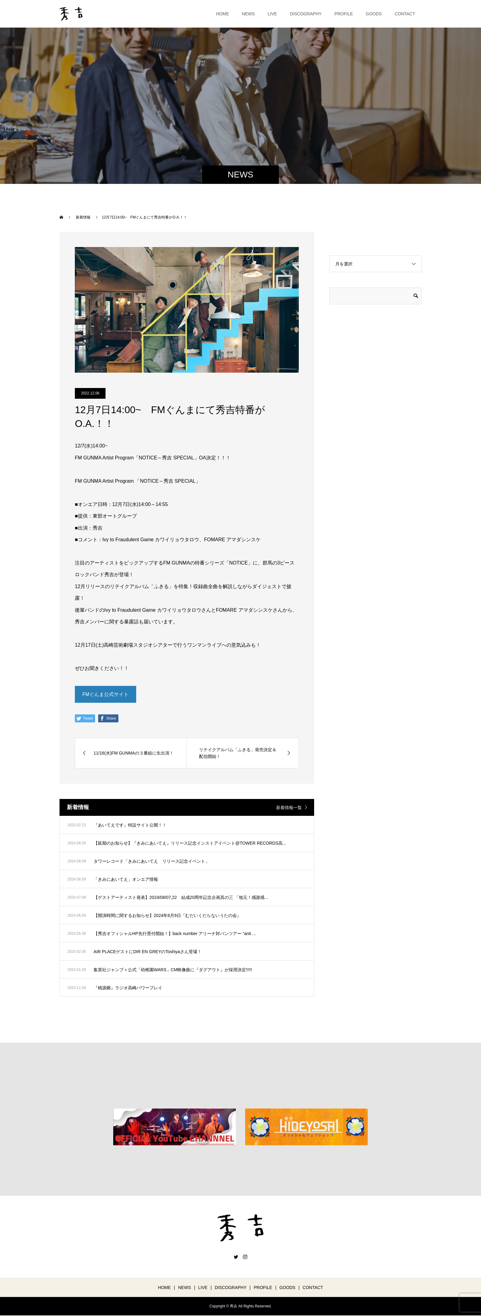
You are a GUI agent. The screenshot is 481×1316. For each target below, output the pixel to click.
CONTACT (404, 13)
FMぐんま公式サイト (105, 694)
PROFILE (343, 13)
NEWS (248, 13)
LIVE (272, 13)
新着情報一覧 (289, 807)
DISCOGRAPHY (305, 13)
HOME (222, 13)
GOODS (374, 13)
